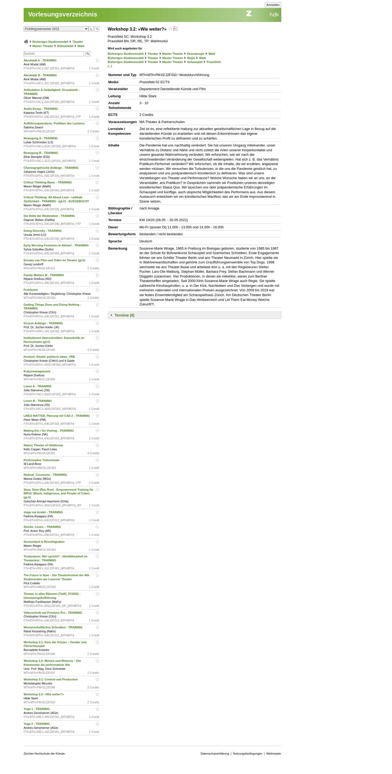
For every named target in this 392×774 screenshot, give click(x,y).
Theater (77, 41)
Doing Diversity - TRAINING (43, 230)
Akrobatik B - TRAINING (41, 75)
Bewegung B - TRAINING (41, 152)
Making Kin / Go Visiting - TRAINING (49, 430)
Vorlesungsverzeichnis (62, 14)
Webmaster (273, 753)
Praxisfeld (214, 62)
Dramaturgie (195, 53)
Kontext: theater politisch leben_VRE (50, 356)
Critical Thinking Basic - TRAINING (48, 182)
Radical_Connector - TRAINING (46, 474)
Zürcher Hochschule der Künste (44, 753)
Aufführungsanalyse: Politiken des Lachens (54, 123)
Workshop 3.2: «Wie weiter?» (44, 694)
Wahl (80, 46)
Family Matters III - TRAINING (44, 275)
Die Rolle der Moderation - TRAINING (50, 215)
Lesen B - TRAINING (38, 400)
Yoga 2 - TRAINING (37, 723)
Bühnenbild (65, 46)
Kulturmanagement (37, 371)
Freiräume (31, 289)
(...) (110, 66)
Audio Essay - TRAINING (41, 108)
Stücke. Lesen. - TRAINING (43, 526)
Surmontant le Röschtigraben (44, 541)
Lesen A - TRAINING (38, 386)
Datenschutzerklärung (215, 753)
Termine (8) (124, 315)
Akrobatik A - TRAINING (40, 60)
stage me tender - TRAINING (44, 512)
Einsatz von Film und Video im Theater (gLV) (55, 260)
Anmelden (273, 4)
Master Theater (42, 46)
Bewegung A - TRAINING (41, 138)
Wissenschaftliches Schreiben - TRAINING (53, 627)
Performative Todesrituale (42, 460)
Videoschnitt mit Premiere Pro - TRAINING (53, 612)
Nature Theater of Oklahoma (44, 445)
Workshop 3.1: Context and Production (51, 679)
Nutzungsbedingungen (247, 753)
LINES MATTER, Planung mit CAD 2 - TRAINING (57, 415)
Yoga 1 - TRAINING (37, 708)
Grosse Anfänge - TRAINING (44, 323)
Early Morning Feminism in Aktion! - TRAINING (56, 245)
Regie (191, 58)
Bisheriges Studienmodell (50, 41)
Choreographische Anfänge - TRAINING (52, 167)
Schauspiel (195, 62)
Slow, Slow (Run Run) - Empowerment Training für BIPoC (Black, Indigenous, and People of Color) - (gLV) (58, 493)
